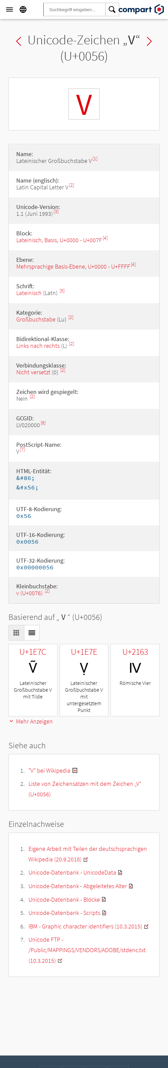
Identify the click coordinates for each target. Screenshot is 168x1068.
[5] (62, 291)
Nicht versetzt (33, 372)
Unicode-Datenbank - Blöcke (64, 899)
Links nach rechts (38, 346)
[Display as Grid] (16, 633)
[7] (22, 449)
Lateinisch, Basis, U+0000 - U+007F (59, 240)
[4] (105, 238)
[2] (71, 185)
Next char (149, 41)
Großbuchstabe (36, 319)
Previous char (18, 41)
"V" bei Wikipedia (49, 770)
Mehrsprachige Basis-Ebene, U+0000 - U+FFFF (73, 266)
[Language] (23, 9)
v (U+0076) (30, 593)
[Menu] (9, 9)
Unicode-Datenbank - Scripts (64, 913)
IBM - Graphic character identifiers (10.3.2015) (85, 926)
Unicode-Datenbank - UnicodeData (72, 872)
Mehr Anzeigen (30, 721)
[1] (95, 159)
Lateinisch (29, 293)
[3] (56, 211)
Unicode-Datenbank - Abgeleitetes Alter (77, 886)
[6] (43, 423)
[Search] (112, 9)
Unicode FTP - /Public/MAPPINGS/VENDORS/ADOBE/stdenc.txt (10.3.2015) (87, 950)
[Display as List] (32, 633)
